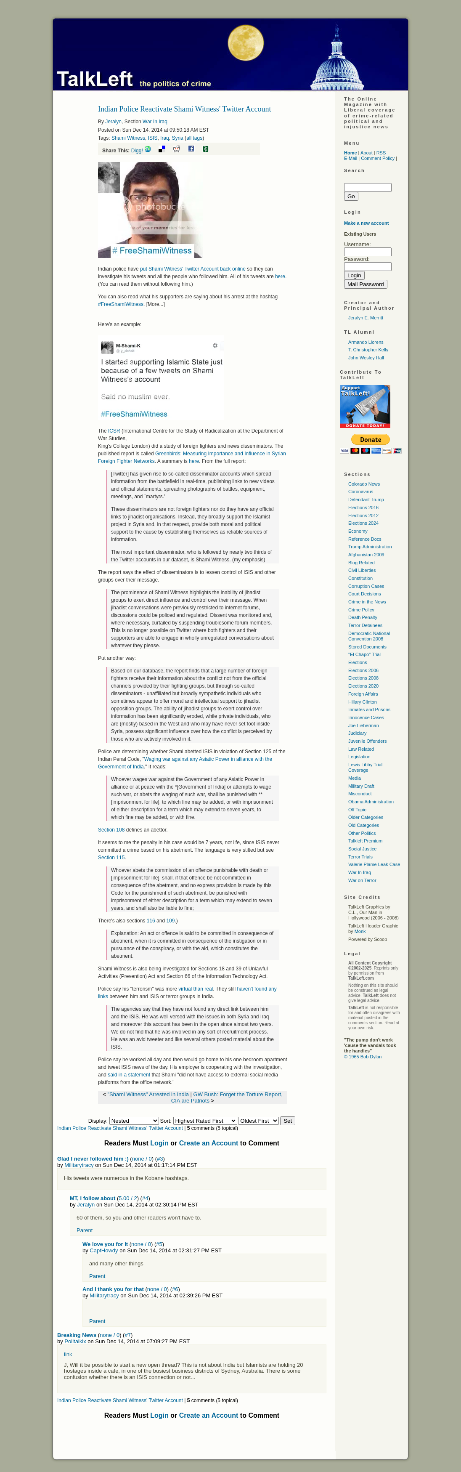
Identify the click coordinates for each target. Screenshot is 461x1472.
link (68, 1354)
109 (170, 921)
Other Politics (362, 833)
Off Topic (357, 809)
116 (151, 921)
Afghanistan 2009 (366, 554)
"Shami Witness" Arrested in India (147, 1094)
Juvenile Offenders (367, 741)
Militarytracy (78, 1165)
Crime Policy (361, 609)
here (280, 276)
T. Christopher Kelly (368, 349)
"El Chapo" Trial (364, 654)
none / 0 (142, 1159)
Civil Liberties (362, 570)
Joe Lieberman (363, 725)
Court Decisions (364, 593)
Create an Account (208, 1143)
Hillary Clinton (362, 701)
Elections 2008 (363, 677)
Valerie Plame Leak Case (374, 864)
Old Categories (363, 825)
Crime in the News (367, 601)
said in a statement (129, 1075)
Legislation (359, 756)
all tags (194, 138)
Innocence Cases (366, 717)
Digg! (137, 151)
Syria (177, 138)
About (366, 152)
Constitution (360, 578)
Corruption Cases (366, 586)
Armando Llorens (366, 342)
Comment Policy (378, 158)
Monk (360, 931)
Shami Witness (128, 138)
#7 (127, 1335)
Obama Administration (371, 801)
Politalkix (75, 1341)
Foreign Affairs (363, 693)
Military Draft (361, 786)
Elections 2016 (363, 507)
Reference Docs (365, 539)
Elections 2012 (363, 515)
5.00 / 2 (128, 1198)
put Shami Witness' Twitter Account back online (193, 269)
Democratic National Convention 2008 (369, 636)
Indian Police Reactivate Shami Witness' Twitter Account (120, 1128)
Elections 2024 (363, 523)
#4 (145, 1198)
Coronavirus (360, 491)
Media (354, 778)
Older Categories (365, 817)
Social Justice (362, 848)
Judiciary (357, 733)
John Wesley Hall (366, 357)
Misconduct (360, 793)
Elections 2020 (363, 685)
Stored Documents (367, 646)
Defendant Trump (366, 499)
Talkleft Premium (365, 840)
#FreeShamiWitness (120, 304)
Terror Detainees (365, 625)
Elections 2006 (363, 670)
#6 (175, 1289)
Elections (357, 662)
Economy (358, 531)
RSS (381, 152)
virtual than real (195, 989)
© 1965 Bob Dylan (363, 1056)
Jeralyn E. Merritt (365, 317)
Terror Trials (360, 856)
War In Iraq (155, 122)
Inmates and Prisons (369, 709)
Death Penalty (362, 617)
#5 (159, 1244)
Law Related (361, 749)
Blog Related (361, 562)
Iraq (164, 138)
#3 (160, 1159)
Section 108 (111, 830)
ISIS (153, 138)
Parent (85, 1230)
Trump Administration (370, 546)
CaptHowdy (104, 1250)
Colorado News (364, 483)
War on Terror (362, 880)
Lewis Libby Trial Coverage (365, 767)
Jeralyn (113, 122)
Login (159, 1143)
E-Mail (350, 158)
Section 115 (111, 858)
